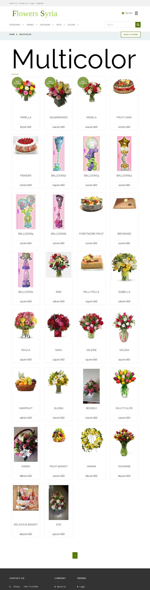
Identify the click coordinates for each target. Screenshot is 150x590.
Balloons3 (91, 175)
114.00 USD (26, 301)
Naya (58, 350)
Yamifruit (26, 408)
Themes (33, 25)
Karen (26, 466)
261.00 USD (91, 476)
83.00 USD (25, 127)
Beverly (91, 408)
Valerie (91, 350)
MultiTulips (124, 408)
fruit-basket (59, 466)
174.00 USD (124, 417)
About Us (13, 3)
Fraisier (25, 175)
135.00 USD (26, 359)
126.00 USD (124, 301)
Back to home (131, 34)
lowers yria (34, 13)
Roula (25, 350)
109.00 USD (59, 185)
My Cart (130, 13)
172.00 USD (59, 417)
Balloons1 (25, 292)
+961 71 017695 (30, 586)
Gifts (61, 25)
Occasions (47, 25)
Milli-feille (91, 292)
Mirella (25, 117)
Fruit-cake (124, 117)
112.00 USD (91, 185)
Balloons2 (58, 175)
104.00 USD (59, 127)
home (13, 34)
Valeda (124, 350)
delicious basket (26, 524)
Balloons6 (58, 233)
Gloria (58, 408)
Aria (58, 292)
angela (91, 117)
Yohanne (124, 466)
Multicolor (25, 34)
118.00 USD (59, 301)
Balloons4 (124, 175)
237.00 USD (59, 476)
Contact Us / (24, 3)
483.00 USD (26, 534)
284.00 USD (124, 476)
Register (40, 3)
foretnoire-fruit (91, 233)
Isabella (124, 292)
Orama (91, 466)
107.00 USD (124, 127)
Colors (74, 25)
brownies (124, 233)
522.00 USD (59, 534)
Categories (17, 25)
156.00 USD (26, 417)
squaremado (59, 117)
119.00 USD (91, 301)
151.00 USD (91, 359)
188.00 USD (26, 476)
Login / (33, 3)
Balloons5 (25, 233)
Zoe (58, 524)
